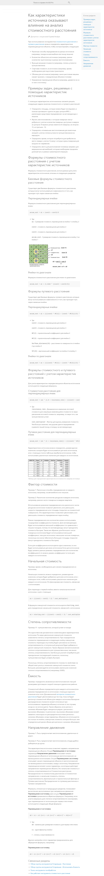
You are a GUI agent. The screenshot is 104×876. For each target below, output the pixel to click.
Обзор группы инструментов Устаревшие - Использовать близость (55, 867)
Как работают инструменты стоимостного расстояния (50, 873)
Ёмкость (86, 60)
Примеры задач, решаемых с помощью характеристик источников (89, 24)
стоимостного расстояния (66, 42)
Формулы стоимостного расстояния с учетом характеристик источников (90, 38)
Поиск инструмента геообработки (43, 870)
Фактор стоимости (90, 46)
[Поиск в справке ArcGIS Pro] (50, 2)
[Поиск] (69, 3)
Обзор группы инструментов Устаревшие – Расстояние (51, 864)
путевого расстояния (36, 44)
